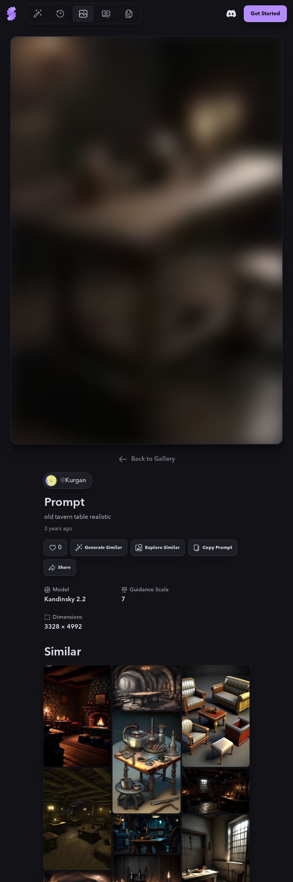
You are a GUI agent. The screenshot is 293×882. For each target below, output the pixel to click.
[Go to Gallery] (83, 14)
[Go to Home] (11, 13)
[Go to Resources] (129, 14)
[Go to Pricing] (106, 14)
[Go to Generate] (37, 14)
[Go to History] (60, 14)
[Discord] (231, 14)
